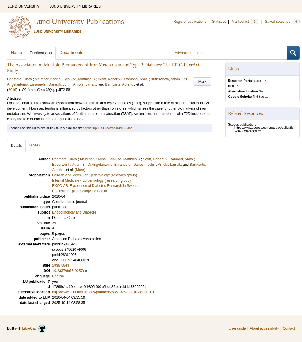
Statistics (219, 21)
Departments (71, 52)
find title (246, 96)
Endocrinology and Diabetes (74, 212)
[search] (240, 53)
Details (16, 146)
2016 (12, 90)
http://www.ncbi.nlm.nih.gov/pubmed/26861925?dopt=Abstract (101, 292)
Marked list (245, 21)
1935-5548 (60, 265)
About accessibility (264, 328)
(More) (80, 170)
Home (16, 52)
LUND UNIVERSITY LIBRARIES (75, 6)
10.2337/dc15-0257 (67, 271)
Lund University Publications (79, 21)
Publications (40, 53)
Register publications (189, 21)
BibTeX (35, 145)
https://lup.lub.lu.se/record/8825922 (108, 128)
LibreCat (34, 328)
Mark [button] (202, 81)
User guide (237, 328)
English (58, 276)
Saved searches (282, 21)
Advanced (183, 53)
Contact (289, 328)
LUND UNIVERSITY (24, 6)
